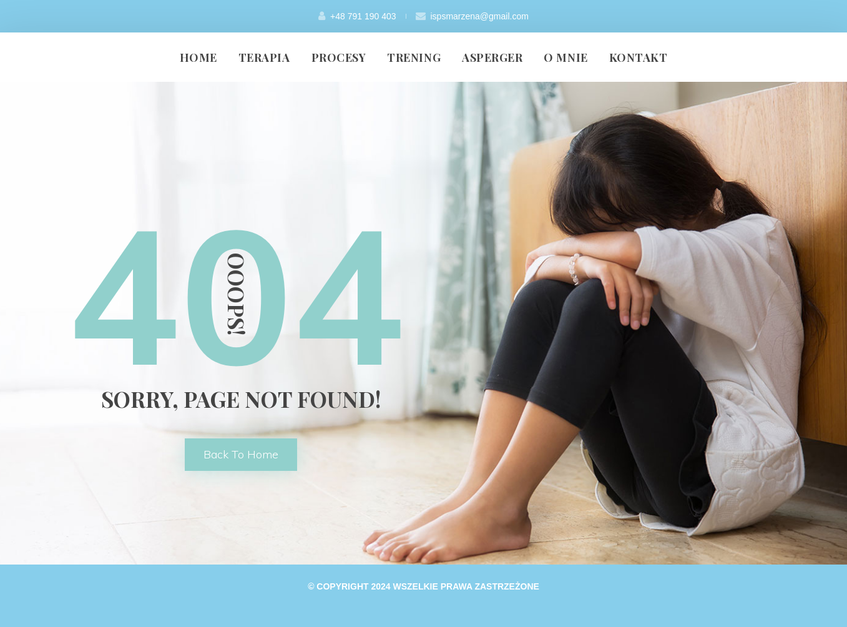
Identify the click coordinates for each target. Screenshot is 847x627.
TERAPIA (264, 57)
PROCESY (338, 57)
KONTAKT (638, 57)
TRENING (414, 57)
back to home (240, 454)
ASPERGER (492, 57)
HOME (198, 57)
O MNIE (565, 57)
